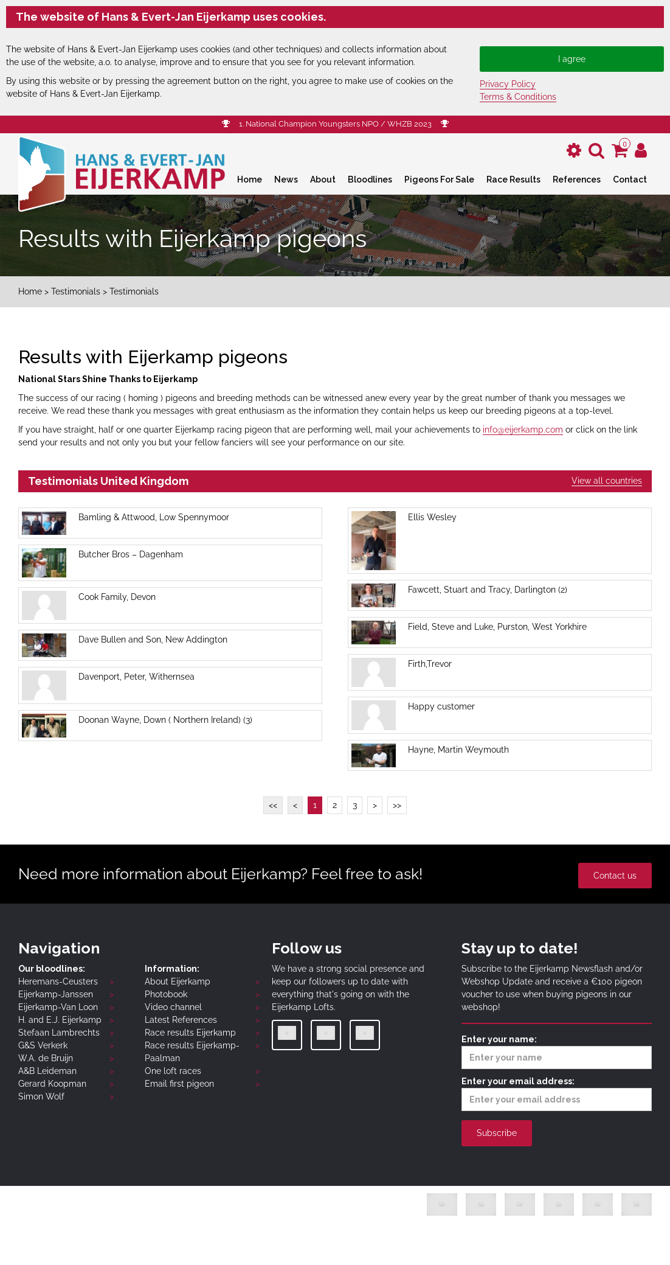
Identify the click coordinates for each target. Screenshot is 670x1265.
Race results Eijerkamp (190, 1032)
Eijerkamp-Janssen (55, 994)
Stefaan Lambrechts (59, 1032)
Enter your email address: (556, 1093)
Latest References (181, 1020)
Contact (630, 179)
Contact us (615, 875)
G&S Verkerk (42, 1045)
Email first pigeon (179, 1084)
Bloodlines (370, 179)
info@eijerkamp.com (523, 429)
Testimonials (75, 291)
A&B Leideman (47, 1071)
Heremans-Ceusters (58, 981)
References (577, 179)
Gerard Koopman (52, 1084)
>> (397, 805)
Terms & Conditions (518, 97)
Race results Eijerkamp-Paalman (192, 1051)
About (323, 179)
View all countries (607, 481)
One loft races (173, 1071)
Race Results (513, 179)
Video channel (173, 1007)
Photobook (166, 994)
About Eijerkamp (177, 981)
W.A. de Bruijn (45, 1058)
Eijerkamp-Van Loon (58, 1007)
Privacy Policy (508, 84)
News (286, 179)
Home (249, 179)
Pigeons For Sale (439, 179)
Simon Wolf (41, 1096)
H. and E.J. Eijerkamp (60, 1020)
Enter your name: (556, 1051)
